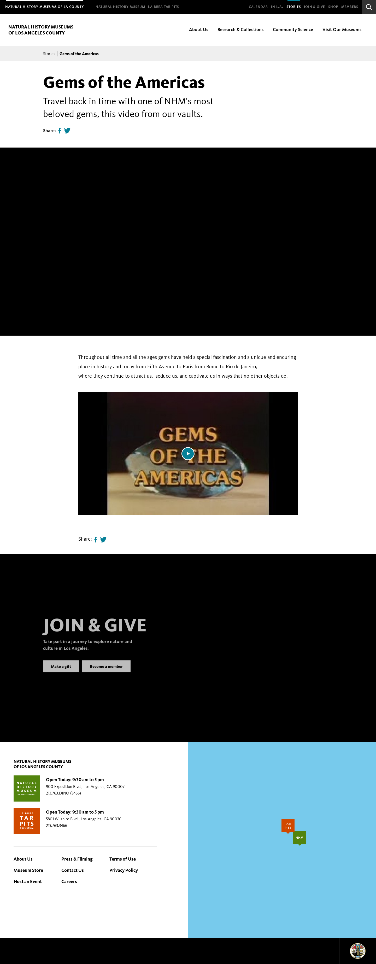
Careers (69, 881)
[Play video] (188, 453)
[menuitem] (44, 7)
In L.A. (277, 7)
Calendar (258, 7)
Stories (293, 7)
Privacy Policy (123, 870)
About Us (23, 859)
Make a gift (61, 671)
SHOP (333, 7)
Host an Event (28, 881)
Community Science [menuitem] (293, 29)
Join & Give (314, 7)
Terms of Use (122, 859)
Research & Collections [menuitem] (240, 29)
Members (349, 7)
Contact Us (72, 870)
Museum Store (28, 870)
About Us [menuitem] (198, 29)
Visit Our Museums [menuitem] (341, 29)
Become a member (106, 671)
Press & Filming (77, 859)
